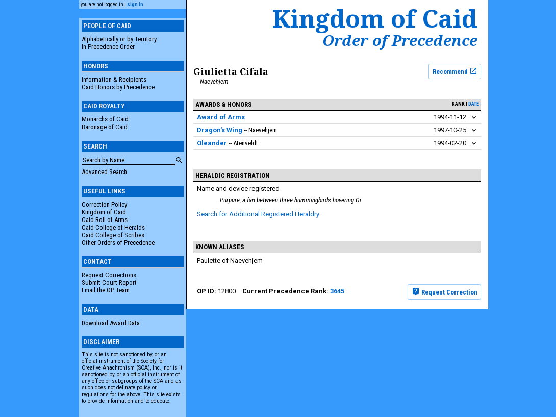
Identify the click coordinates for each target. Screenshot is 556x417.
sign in (135, 4)
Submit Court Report (109, 282)
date (473, 104)
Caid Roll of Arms (105, 220)
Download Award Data (111, 323)
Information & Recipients (114, 79)
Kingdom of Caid (104, 212)
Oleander (212, 143)
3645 (337, 291)
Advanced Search (104, 172)
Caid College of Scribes (113, 235)
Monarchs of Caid (105, 119)
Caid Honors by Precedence (118, 87)
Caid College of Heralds (113, 227)
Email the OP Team (106, 290)
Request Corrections (109, 275)
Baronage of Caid (105, 127)
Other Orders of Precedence (118, 243)
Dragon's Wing (219, 130)
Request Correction (444, 291)
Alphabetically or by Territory (119, 39)
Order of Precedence (399, 40)
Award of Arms (221, 117)
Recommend (455, 71)
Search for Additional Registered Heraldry (258, 214)
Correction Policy (104, 204)
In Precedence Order (108, 47)
